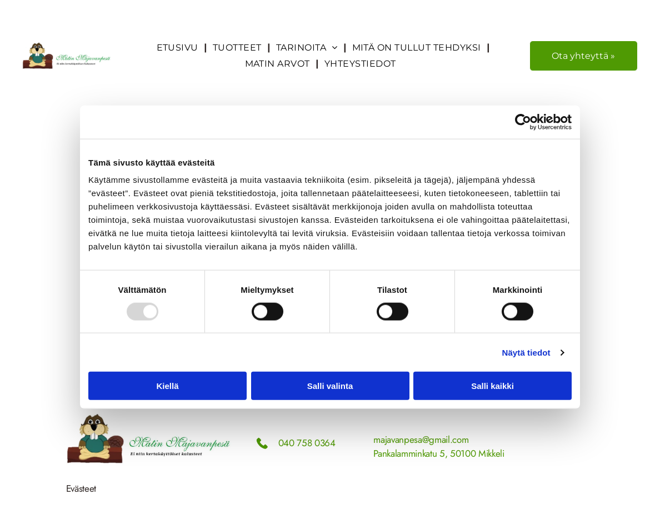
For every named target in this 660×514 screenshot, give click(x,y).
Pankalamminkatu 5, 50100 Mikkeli (438, 453)
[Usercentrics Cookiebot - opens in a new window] (523, 121)
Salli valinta (330, 386)
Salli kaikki (492, 386)
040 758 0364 (307, 443)
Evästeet (81, 488)
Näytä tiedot (526, 352)
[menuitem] (179, 47)
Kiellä (167, 386)
